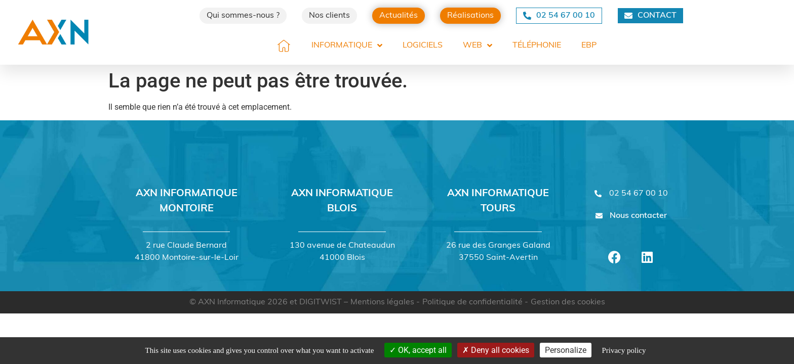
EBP (589, 45)
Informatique (346, 45)
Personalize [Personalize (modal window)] (565, 350)
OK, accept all (418, 350)
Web (477, 45)
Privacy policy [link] (624, 350)
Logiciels (423, 45)
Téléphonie (536, 45)
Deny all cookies (495, 350)
